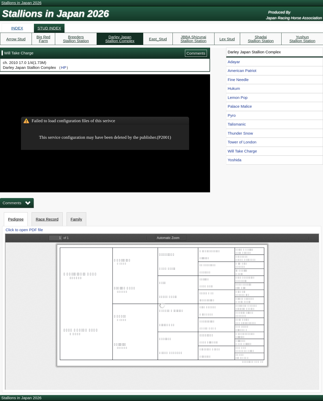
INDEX (17, 28)
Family (76, 219)
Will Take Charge (242, 151)
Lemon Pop (238, 97)
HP (63, 67)
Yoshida (234, 160)
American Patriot (242, 70)
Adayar (234, 62)
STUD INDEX (49, 28)
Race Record (47, 219)
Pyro (232, 115)
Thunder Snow (240, 133)
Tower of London (242, 142)
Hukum (234, 88)
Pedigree (16, 219)
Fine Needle (238, 79)
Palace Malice (240, 106)
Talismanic (237, 124)
